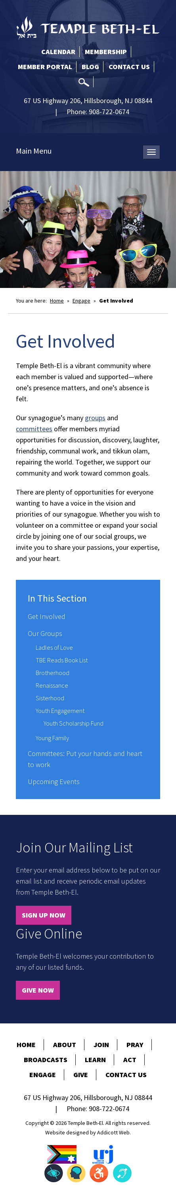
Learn (95, 1059)
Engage (81, 300)
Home (57, 300)
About (64, 1044)
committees (34, 428)
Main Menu (34, 151)
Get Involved (46, 616)
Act (129, 1059)
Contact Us (129, 66)
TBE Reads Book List (62, 660)
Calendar (58, 51)
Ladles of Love (54, 647)
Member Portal (45, 66)
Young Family (52, 738)
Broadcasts (45, 1059)
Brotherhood (52, 673)
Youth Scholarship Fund (73, 723)
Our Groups (45, 633)
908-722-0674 (109, 111)
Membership (106, 51)
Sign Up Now (43, 915)
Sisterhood (50, 698)
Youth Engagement (60, 711)
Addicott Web (113, 1132)
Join (101, 1044)
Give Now (38, 990)
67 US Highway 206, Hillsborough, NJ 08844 (88, 100)
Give (80, 1074)
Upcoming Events (54, 781)
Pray (134, 1044)
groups (95, 417)
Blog (90, 66)
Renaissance (52, 685)
